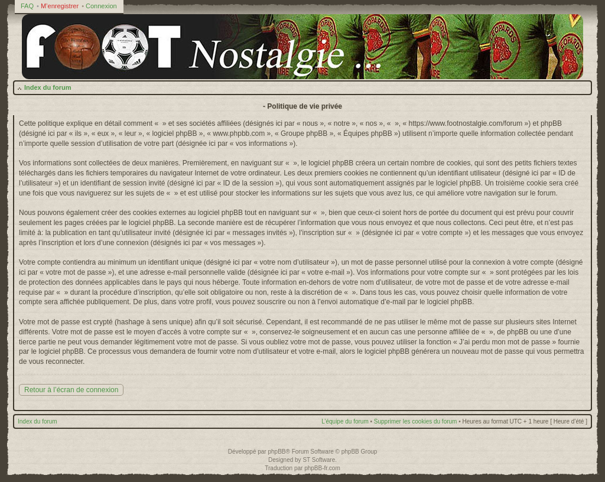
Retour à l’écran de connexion (71, 390)
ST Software (318, 460)
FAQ (27, 5)
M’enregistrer (60, 5)
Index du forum (47, 87)
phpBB (276, 451)
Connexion (101, 5)
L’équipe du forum (345, 421)
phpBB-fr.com (322, 468)
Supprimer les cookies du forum (415, 421)
